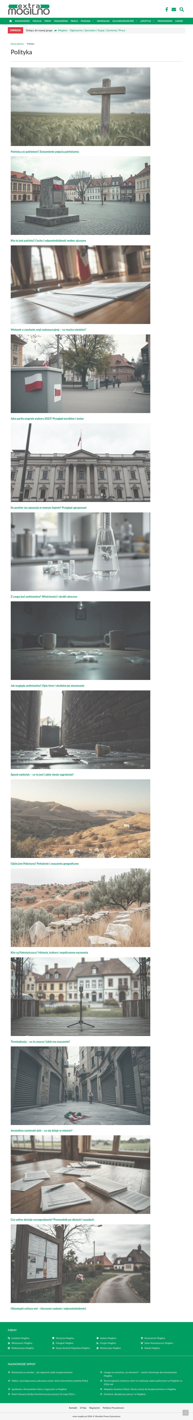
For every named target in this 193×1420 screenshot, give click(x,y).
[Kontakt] (173, 9)
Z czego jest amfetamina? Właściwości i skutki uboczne (44, 596)
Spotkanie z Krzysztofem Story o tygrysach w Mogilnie (39, 1389)
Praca (74, 21)
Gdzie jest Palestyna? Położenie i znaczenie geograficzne (45, 863)
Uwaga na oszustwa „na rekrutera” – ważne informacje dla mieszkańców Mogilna (140, 1374)
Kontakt (73, 1407)
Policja (37, 21)
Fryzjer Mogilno (108, 1343)
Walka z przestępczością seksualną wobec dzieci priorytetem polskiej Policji (50, 1380)
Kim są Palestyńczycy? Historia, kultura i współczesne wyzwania (49, 952)
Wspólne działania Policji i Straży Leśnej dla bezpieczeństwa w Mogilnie (140, 1389)
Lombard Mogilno (20, 1338)
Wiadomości (22, 21)
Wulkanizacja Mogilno (22, 1348)
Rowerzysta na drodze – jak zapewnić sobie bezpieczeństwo (42, 1372)
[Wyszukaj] (181, 9)
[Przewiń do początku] (186, 1413)
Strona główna (17, 43)
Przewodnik (165, 21)
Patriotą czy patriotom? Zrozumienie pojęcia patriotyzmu (45, 151)
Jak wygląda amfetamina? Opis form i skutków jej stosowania (47, 685)
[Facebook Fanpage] (165, 9)
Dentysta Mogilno (65, 1338)
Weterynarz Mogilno (21, 1343)
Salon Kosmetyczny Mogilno (158, 1343)
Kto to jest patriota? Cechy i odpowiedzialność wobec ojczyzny (48, 240)
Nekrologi (103, 21)
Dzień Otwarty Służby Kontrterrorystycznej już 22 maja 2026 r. (44, 1394)
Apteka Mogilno (108, 1338)
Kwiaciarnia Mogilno (154, 1338)
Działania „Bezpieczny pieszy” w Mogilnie (125, 1394)
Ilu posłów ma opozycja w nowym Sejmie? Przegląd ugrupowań (48, 507)
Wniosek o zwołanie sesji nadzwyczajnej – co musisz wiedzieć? (48, 329)
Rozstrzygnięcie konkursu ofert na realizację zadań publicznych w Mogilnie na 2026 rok (143, 1382)
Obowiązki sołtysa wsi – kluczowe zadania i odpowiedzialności (48, 1308)
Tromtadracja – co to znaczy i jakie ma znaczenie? (40, 1041)
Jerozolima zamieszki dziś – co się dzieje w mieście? (41, 1130)
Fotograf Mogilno (64, 1343)
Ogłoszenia (61, 21)
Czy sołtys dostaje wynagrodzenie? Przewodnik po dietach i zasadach (52, 1219)
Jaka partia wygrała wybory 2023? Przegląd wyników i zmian (47, 418)
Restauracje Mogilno (110, 1348)
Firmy (47, 21)
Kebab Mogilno (152, 1348)
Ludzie (179, 21)
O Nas (83, 1407)
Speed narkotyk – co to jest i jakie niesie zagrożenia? (42, 774)
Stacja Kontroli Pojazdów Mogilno (73, 1348)
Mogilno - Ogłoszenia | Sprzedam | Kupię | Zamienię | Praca (91, 30)
